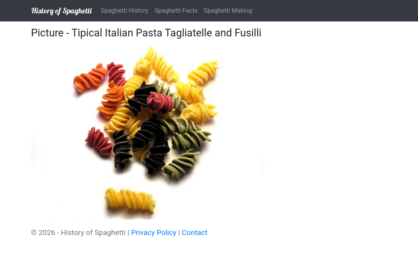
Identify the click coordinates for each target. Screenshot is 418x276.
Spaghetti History (125, 10)
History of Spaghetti (61, 10)
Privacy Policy (153, 232)
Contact (194, 232)
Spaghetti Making (228, 10)
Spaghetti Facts (176, 10)
